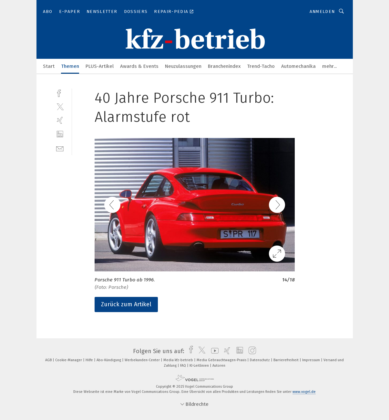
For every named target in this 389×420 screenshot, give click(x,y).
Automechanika (298, 66)
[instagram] (250, 351)
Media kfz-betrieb (178, 360)
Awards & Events (139, 66)
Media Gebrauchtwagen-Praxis (222, 360)
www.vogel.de (304, 392)
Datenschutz (260, 360)
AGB (49, 360)
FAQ (183, 365)
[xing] (60, 120)
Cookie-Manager (69, 360)
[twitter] (60, 106)
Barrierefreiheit (286, 360)
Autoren (218, 365)
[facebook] (60, 93)
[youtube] (213, 351)
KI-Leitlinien (199, 365)
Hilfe (90, 360)
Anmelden (322, 11)
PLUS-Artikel (100, 66)
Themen (70, 66)
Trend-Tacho (261, 66)
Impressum (311, 360)
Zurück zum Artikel (126, 304)
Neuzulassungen (183, 66)
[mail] (60, 148)
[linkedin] (60, 134)
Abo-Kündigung (109, 360)
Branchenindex (224, 66)
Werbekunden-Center (143, 360)
